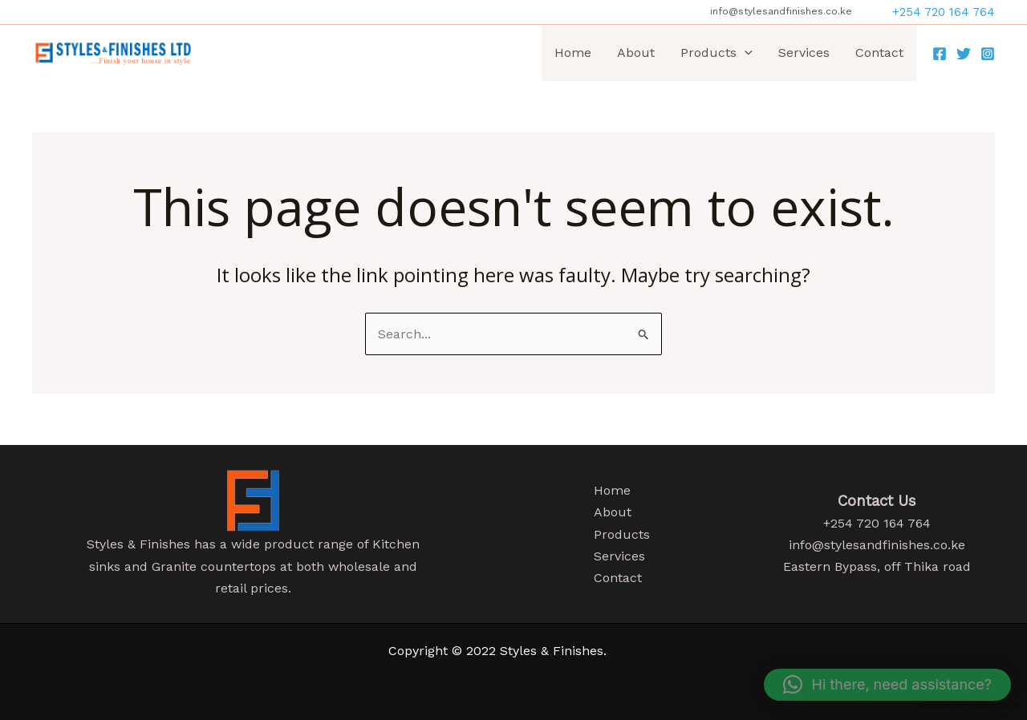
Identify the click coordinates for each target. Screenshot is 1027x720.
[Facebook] (939, 54)
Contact (879, 52)
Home (572, 52)
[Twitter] (963, 54)
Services (804, 52)
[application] (745, 53)
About (636, 52)
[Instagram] (987, 54)
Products (716, 53)
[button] (943, 12)
